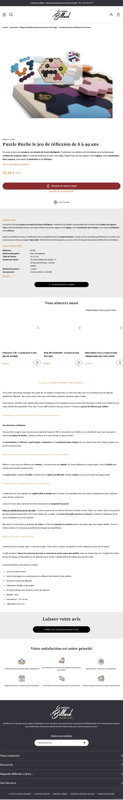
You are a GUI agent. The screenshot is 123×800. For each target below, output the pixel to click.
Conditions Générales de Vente (82, 794)
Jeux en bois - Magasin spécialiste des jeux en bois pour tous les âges (33, 28)
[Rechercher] (11, 15)
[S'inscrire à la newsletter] (84, 743)
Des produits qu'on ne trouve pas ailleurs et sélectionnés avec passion (61, 664)
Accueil (5, 28)
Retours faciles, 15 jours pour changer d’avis (101, 664)
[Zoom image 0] (61, 84)
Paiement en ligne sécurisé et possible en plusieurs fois (101, 681)
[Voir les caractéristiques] (8, 276)
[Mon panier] (118, 15)
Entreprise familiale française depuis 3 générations (21, 664)
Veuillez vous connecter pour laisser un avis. (61, 630)
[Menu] (4, 15)
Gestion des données (106, 794)
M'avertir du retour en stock (61, 187)
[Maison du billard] (61, 15)
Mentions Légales (60, 794)
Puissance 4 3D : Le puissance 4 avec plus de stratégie (20, 355)
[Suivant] (111, 84)
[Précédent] (5, 328)
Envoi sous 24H (62, 203)
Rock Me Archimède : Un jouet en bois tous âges (61, 355)
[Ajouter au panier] (37, 363)
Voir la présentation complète (62, 285)
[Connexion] (111, 15)
